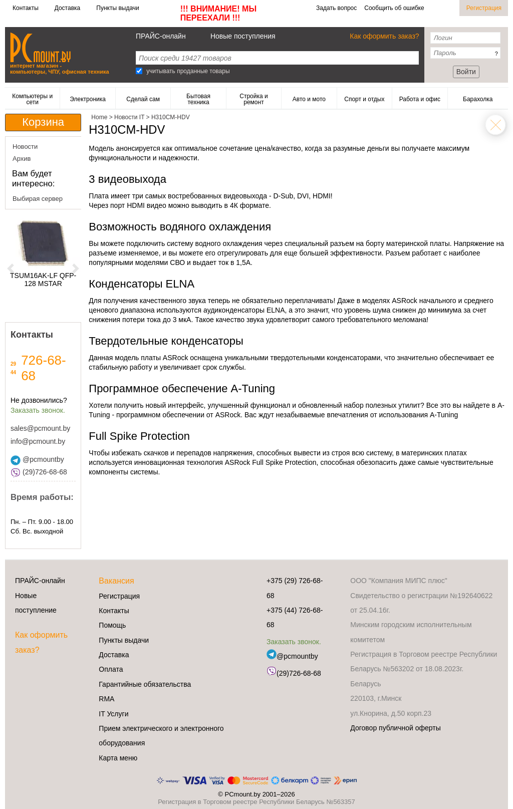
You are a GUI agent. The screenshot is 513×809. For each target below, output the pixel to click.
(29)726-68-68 (39, 472)
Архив (22, 158)
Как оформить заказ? (384, 36)
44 (13, 372)
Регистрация (483, 8)
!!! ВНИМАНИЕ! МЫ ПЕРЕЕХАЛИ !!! (218, 13)
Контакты (26, 8)
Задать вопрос (336, 8)
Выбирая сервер (38, 198)
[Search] (139, 71)
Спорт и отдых (364, 99)
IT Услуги (113, 714)
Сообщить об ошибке (394, 8)
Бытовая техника (198, 99)
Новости (25, 146)
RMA (106, 699)
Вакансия (116, 581)
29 (13, 364)
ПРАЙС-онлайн (161, 36)
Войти (466, 72)
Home (495, 125)
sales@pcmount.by (40, 428)
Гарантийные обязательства (145, 684)
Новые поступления (243, 36)
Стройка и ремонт (253, 99)
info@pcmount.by (38, 441)
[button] (11, 268)
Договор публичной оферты (395, 728)
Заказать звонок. (38, 410)
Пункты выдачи (117, 8)
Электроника (88, 99)
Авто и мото (309, 99)
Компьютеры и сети (32, 99)
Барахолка (477, 99)
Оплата (111, 669)
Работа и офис (419, 99)
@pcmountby (37, 459)
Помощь (112, 625)
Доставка (68, 8)
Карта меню (118, 758)
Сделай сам (143, 99)
